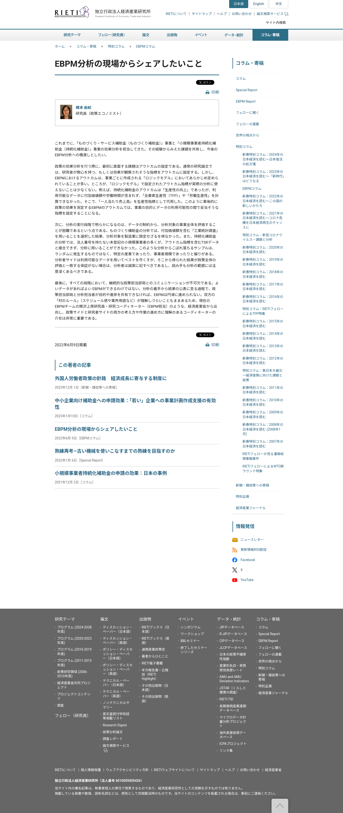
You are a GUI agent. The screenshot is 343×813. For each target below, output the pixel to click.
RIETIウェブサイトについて (174, 770)
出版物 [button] (172, 35)
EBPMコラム (145, 46)
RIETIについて (176, 14)
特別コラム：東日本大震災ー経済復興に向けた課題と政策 (262, 375)
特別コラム (116, 46)
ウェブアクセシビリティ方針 (127, 770)
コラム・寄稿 (86, 46)
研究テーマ (65, 619)
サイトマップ (202, 14)
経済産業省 (273, 770)
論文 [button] (145, 35)
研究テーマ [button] (72, 35)
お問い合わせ (242, 14)
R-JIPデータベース (233, 634)
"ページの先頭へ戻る (280, 806)
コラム (241, 78)
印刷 (215, 92)
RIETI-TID (226, 699)
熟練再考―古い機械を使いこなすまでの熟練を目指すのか (115, 451)
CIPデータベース (231, 641)
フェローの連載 (247, 124)
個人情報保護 (91, 770)
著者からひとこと (155, 656)
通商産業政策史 (153, 649)
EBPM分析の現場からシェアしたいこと (96, 429)
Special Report (246, 90)
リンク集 (226, 751)
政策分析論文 (113, 732)
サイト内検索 (276, 23)
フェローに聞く (247, 113)
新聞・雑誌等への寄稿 (252, 485)
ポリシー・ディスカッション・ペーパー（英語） (117, 669)
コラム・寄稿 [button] (270, 35)
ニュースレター (252, 540)
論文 (104, 619)
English (258, 4)
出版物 (145, 619)
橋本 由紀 (83, 107)
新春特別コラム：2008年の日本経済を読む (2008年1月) (262, 429)
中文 (278, 4)
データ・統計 (229, 619)
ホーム (60, 46)
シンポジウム (191, 627)
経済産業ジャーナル (251, 508)
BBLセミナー (190, 641)
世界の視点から (247, 135)
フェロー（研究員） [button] (111, 35)
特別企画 (242, 496)
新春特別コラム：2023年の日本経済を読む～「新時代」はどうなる (263, 176)
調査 (60, 705)
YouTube (247, 580)
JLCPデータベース (233, 648)
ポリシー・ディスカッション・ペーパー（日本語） (117, 653)
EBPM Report (246, 101)
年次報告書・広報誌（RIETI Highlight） (155, 674)
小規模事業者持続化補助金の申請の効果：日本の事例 (111, 473)
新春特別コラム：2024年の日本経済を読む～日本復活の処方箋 (262, 159)
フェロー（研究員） (73, 715)
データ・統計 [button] (234, 35)
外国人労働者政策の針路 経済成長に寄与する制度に (111, 378)
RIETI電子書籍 (152, 663)
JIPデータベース (231, 627)
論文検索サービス (272, 14)
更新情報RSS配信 (254, 550)
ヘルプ (222, 14)
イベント (186, 619)
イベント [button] (201, 35)
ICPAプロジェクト (233, 744)
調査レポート (113, 739)
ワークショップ (192, 634)
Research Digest (115, 725)
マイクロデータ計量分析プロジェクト (232, 721)
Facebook (248, 560)
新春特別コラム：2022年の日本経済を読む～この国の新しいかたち (262, 200)
